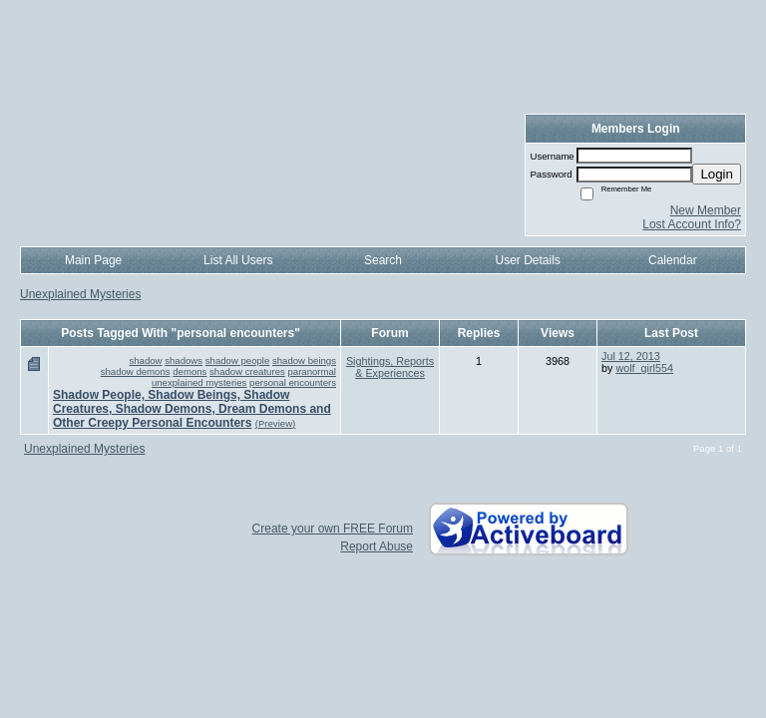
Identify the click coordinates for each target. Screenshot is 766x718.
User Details (527, 260)
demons (189, 371)
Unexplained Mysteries (80, 294)
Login (716, 174)
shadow (145, 360)
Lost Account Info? (691, 224)
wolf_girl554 (644, 368)
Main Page (93, 260)
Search (383, 260)
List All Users (237, 260)
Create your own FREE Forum (332, 529)
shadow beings (304, 360)
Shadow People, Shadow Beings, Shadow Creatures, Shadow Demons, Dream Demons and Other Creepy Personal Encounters (192, 409)
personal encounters (292, 382)
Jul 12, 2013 (630, 356)
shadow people (237, 360)
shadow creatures (247, 371)
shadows (183, 360)
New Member (705, 210)
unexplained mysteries (199, 382)
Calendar (672, 260)
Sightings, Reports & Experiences (390, 367)
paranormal (311, 371)
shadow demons (136, 371)
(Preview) (275, 423)
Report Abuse (376, 546)
